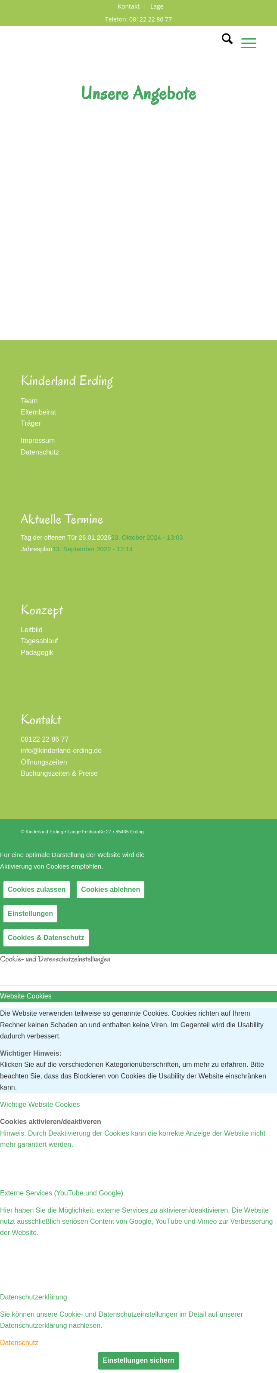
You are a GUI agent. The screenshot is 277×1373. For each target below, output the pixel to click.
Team (29, 401)
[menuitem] (129, 6)
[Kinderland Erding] (115, 42)
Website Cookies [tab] (26, 996)
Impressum (38, 440)
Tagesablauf (39, 641)
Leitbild (32, 629)
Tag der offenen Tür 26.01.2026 (66, 537)
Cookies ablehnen (110, 889)
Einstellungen (30, 913)
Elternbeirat (38, 412)
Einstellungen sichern (138, 1360)
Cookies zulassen (36, 889)
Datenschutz (40, 452)
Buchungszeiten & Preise (59, 773)
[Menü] (244, 42)
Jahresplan (36, 549)
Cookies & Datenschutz (46, 937)
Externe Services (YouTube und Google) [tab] (61, 1193)
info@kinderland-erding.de (61, 750)
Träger (31, 423)
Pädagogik (37, 652)
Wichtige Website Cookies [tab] (40, 1104)
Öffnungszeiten (44, 762)
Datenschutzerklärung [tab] (33, 1297)
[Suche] (223, 42)
